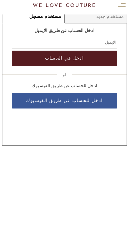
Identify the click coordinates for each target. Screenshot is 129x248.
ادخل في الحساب (64, 58)
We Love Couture (64, 5)
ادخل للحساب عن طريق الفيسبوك (64, 100)
